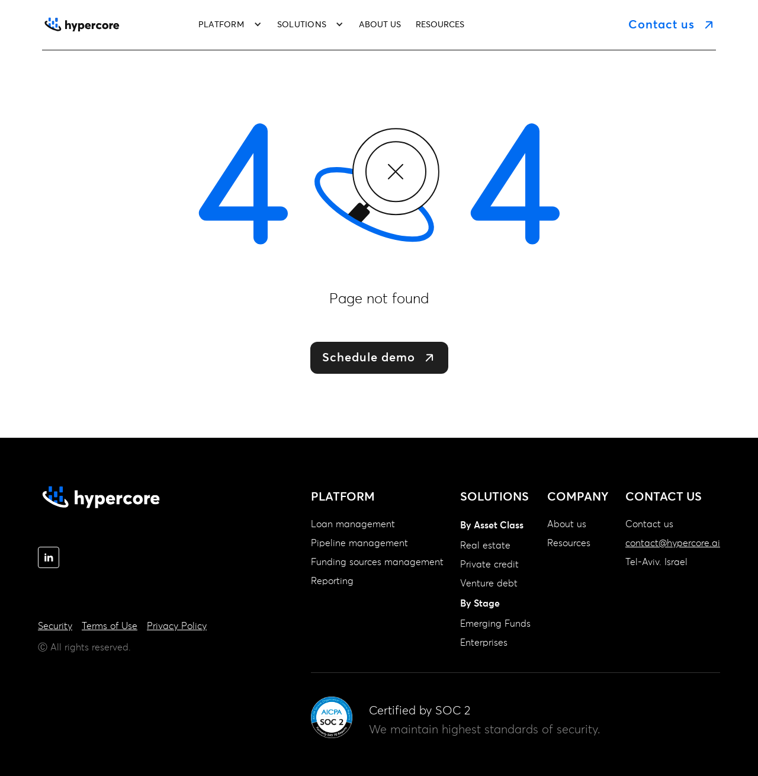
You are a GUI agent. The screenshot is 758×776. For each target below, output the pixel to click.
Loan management (353, 524)
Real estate (485, 545)
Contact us (649, 524)
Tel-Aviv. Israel (656, 562)
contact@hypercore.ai (672, 543)
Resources (568, 543)
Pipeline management (359, 543)
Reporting (332, 581)
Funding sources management (377, 562)
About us (566, 524)
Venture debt (489, 583)
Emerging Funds (495, 624)
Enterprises (484, 642)
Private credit (489, 564)
